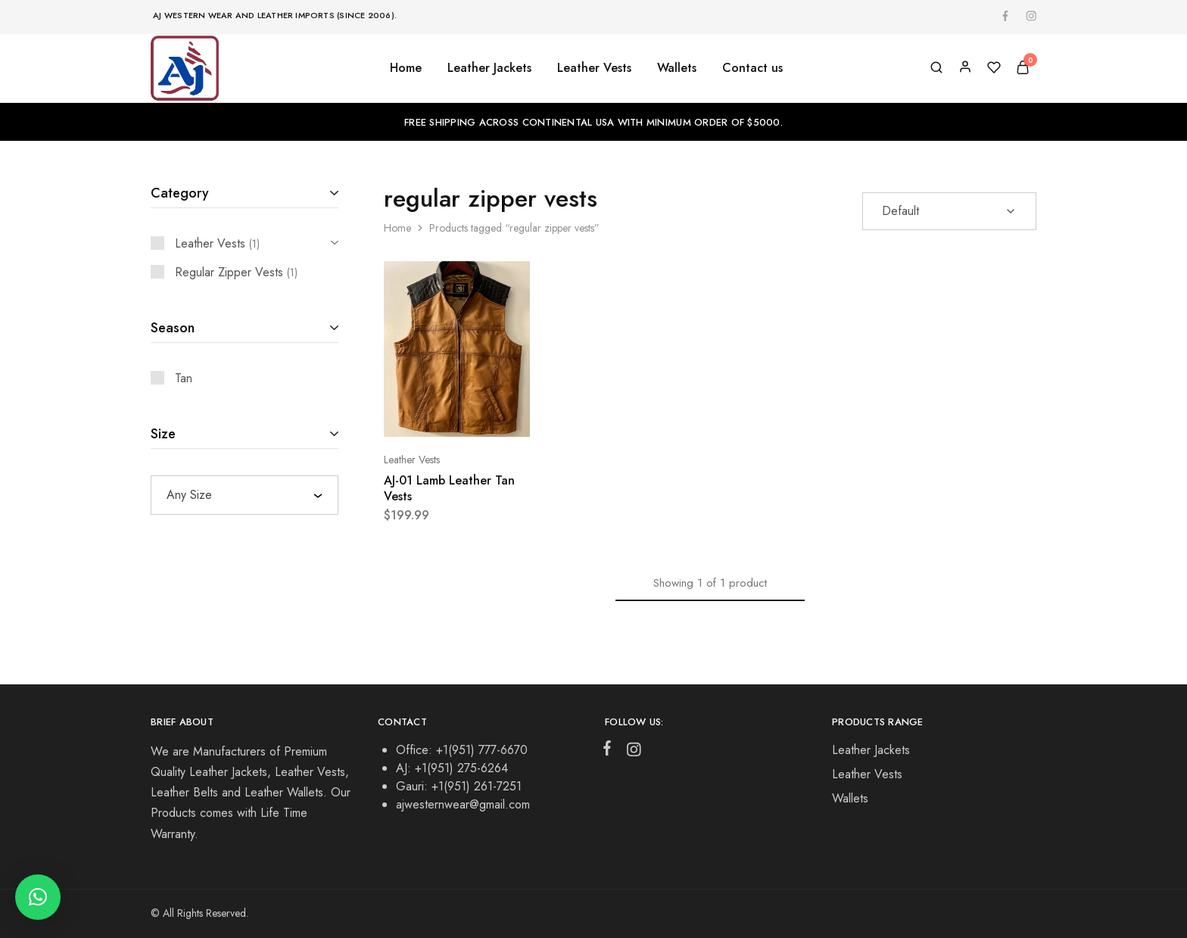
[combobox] (244, 495)
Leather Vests (412, 459)
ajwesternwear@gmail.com (463, 804)
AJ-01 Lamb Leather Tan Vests (449, 488)
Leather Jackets (871, 750)
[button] (38, 897)
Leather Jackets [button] (489, 68)
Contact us (752, 68)
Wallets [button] (676, 68)
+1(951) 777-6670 (482, 750)
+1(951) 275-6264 (461, 768)
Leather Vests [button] (594, 68)
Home (406, 68)
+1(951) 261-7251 (476, 786)
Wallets (850, 798)
